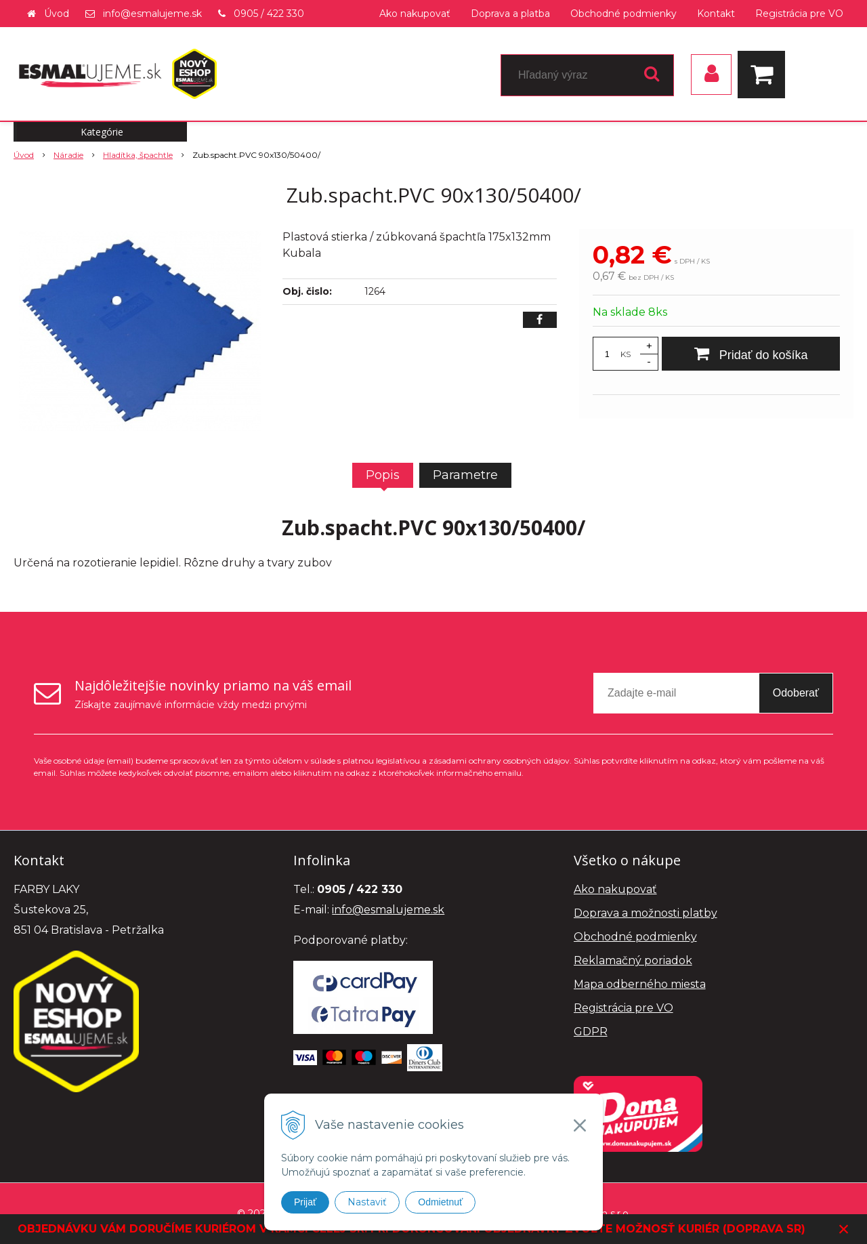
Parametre (465, 475)
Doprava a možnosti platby (645, 913)
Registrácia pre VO (799, 13)
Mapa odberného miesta (640, 984)
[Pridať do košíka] (751, 354)
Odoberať (796, 693)
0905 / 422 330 (269, 13)
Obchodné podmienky (623, 13)
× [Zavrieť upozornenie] (844, 1229)
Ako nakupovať (414, 13)
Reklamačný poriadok (633, 960)
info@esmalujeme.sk (152, 13)
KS (625, 354)
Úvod (56, 13)
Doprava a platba (510, 13)
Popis (383, 475)
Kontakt (716, 13)
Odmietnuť (440, 1202)
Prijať (305, 1202)
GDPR (591, 1031)
